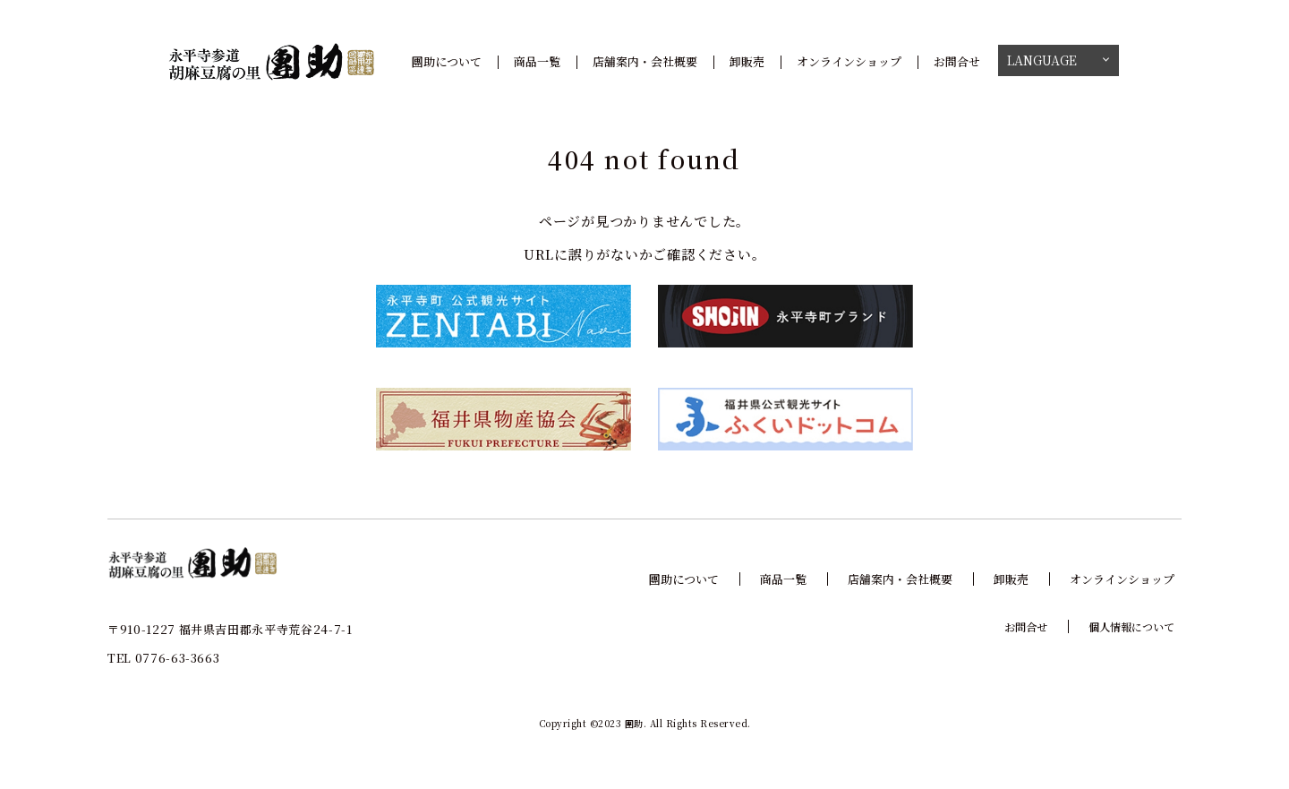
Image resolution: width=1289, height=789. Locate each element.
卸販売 (747, 61)
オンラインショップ (849, 61)
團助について (447, 61)
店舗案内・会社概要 (645, 61)
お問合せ (957, 61)
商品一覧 (537, 61)
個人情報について (1131, 626)
